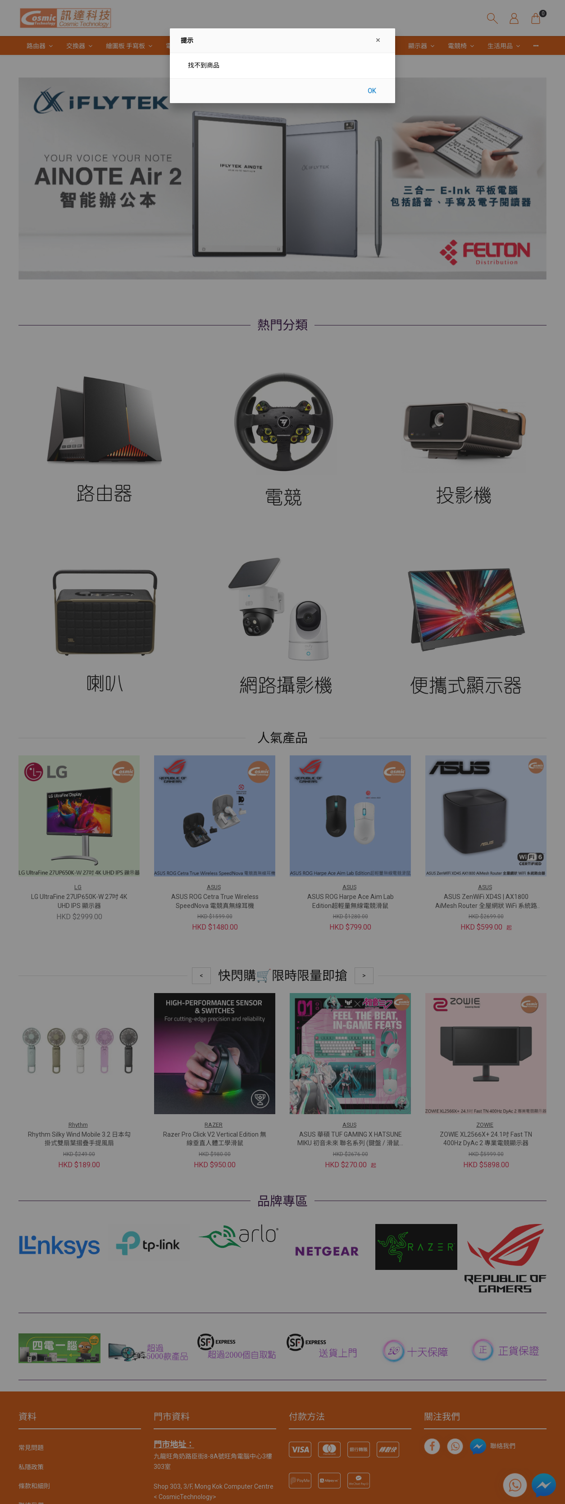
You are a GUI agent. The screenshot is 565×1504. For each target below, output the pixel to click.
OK (372, 91)
